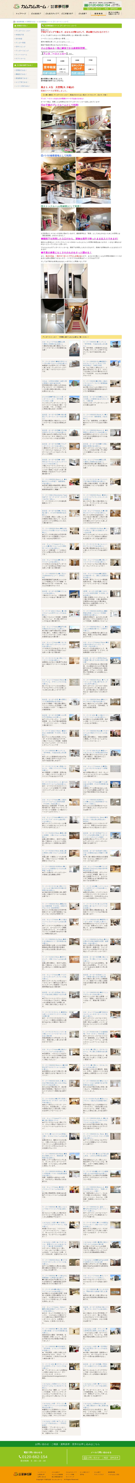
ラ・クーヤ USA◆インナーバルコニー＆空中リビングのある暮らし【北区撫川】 (95, 888)
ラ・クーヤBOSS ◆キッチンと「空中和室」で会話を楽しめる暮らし (95, 344)
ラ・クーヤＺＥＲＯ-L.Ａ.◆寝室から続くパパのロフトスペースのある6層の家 (55, 1014)
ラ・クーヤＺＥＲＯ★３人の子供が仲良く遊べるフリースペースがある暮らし (95, 906)
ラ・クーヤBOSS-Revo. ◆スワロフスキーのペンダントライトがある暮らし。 (54, 1262)
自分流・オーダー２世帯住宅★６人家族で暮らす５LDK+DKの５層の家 (95, 660)
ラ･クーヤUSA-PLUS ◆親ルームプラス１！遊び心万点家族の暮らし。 (95, 1101)
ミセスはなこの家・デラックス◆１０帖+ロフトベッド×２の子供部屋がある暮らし (54, 1405)
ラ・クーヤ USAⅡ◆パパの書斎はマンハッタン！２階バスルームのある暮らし (95, 1224)
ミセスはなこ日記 (113, 1474)
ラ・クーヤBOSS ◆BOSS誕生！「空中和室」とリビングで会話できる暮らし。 (54, 1348)
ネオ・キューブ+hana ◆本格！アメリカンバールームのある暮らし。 (54, 1189)
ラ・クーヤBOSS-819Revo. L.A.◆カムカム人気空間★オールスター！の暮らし (95, 802)
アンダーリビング (22, 51)
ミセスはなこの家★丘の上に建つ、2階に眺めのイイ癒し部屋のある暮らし (95, 1405)
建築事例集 (21, 22)
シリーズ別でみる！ (23, 86)
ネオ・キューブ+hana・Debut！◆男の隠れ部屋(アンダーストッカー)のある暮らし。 (54, 1309)
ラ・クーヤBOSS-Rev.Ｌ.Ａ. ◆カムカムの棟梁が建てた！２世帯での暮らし (95, 629)
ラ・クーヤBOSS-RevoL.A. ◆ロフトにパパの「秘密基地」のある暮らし (95, 417)
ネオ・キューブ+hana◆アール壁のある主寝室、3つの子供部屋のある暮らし (95, 784)
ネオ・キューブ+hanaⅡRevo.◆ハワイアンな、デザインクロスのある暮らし (55, 682)
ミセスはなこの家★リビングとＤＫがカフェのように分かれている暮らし (54, 1386)
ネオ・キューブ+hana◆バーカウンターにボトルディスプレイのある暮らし (54, 977)
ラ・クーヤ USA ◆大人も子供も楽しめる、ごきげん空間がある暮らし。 (96, 1156)
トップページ (42, 1472)
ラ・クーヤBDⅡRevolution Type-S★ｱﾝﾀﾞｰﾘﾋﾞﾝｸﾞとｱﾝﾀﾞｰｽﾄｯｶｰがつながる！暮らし (55, 497)
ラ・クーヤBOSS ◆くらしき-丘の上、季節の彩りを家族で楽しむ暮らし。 (96, 1291)
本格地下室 (20, 35)
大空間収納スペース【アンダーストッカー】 (54, 22)
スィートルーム (21, 54)
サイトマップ (70, 1476)
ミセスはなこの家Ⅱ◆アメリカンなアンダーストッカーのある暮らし (95, 1386)
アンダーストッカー (23, 31)
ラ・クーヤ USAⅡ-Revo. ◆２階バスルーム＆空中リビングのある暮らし (54, 613)
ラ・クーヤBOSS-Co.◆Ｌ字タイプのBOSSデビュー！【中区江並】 (54, 576)
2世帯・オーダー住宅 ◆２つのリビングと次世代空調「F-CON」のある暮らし (95, 593)
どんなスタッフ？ (71, 1472)
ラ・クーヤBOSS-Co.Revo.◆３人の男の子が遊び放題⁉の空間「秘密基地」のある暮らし (96, 941)
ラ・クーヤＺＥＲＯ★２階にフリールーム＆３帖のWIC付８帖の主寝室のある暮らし (54, 888)
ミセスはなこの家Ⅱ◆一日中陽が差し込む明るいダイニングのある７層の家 (95, 1348)
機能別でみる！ (21, 74)
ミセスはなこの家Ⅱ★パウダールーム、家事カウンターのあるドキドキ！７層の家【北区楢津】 (54, 1244)
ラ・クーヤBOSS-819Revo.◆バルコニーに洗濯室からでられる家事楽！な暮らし (54, 868)
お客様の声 (41, 1474)
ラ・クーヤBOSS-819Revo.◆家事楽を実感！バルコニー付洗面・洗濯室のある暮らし (95, 613)
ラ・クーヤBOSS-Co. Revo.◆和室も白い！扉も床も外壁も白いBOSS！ (95, 819)
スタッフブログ (99, 1474)
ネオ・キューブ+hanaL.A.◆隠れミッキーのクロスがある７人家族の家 (95, 768)
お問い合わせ (42, 1476)
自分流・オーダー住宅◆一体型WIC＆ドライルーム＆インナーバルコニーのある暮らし (54, 462)
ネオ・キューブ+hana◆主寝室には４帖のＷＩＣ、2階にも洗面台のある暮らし (95, 576)
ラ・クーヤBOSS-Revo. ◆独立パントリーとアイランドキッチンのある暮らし (95, 497)
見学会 (82, 1474)
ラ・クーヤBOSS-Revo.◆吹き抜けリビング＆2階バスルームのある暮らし (54, 530)
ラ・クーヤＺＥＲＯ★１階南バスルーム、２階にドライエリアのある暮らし (54, 768)
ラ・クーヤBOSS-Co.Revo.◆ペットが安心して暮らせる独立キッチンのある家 (96, 530)
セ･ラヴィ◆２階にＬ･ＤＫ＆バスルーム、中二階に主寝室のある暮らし (95, 1051)
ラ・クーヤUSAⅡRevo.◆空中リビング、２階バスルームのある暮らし (54, 959)
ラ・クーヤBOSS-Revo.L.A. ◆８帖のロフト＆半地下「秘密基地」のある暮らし (54, 481)
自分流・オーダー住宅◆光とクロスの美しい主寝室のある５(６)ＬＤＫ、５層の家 (96, 399)
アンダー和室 (21, 43)
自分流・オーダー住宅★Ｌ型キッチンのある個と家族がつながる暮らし (54, 994)
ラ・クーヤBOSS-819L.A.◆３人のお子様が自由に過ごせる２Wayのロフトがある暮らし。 (54, 1083)
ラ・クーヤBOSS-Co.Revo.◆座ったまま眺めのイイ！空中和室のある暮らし (55, 941)
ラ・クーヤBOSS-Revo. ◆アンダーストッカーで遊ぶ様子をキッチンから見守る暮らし (95, 682)
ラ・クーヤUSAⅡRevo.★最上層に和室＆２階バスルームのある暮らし (54, 853)
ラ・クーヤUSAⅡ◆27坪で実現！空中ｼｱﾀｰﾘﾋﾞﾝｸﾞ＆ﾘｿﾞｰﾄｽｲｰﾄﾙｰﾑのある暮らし (54, 1101)
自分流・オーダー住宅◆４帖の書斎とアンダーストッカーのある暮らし (54, 417)
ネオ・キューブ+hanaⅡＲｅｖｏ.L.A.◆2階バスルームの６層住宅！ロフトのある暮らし (54, 546)
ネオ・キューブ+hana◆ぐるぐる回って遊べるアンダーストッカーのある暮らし (54, 644)
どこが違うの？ (85, 1472)
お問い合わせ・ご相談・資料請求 (102, 9)
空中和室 (19, 39)
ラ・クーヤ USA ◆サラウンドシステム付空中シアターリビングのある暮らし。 (55, 1366)
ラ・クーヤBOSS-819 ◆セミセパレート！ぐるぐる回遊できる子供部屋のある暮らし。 (95, 1083)
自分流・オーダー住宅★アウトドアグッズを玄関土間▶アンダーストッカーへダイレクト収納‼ (95, 835)
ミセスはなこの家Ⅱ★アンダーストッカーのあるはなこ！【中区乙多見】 (54, 1423)
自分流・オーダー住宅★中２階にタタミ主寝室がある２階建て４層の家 (95, 853)
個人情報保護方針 (57, 1476)
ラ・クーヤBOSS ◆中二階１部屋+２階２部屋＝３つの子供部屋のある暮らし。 (55, 1331)
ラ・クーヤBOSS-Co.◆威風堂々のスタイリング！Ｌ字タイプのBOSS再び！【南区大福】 (95, 363)
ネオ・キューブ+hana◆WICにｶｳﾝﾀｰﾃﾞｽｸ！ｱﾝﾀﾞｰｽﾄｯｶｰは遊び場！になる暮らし (55, 819)
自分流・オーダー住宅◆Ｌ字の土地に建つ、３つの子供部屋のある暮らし (54, 513)
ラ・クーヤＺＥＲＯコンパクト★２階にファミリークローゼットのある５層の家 (54, 1034)
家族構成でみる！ (22, 78)
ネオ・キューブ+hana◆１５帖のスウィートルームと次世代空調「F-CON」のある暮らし (54, 802)
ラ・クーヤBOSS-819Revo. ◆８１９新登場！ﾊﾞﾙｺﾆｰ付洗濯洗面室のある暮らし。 (54, 1173)
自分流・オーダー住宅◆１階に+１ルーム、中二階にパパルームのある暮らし (96, 959)
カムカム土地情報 (57, 1474)
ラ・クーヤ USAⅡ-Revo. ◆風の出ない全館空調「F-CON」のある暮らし (54, 733)
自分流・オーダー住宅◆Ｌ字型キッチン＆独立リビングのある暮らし (95, 1366)
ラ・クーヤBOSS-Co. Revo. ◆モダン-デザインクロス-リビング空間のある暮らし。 (96, 1136)
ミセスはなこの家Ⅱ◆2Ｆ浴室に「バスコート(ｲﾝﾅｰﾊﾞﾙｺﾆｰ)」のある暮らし (54, 1224)
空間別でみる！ (31, 22)
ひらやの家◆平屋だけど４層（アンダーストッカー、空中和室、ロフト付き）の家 (54, 399)
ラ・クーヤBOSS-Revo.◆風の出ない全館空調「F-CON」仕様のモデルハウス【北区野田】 (54, 906)
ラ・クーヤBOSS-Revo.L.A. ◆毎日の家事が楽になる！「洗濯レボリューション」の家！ (95, 1189)
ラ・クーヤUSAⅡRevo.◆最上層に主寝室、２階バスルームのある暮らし (54, 835)
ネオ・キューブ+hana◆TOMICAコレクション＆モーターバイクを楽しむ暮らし (95, 1014)
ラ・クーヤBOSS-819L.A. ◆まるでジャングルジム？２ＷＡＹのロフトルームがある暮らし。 (95, 1120)
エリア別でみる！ (22, 82)
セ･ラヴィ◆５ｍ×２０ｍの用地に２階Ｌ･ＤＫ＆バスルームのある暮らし (54, 1136)
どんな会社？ (56, 1472)
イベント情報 (70, 1474)
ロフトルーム (21, 58)
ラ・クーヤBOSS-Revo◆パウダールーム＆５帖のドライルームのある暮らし (96, 733)
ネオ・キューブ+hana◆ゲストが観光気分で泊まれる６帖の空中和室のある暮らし (95, 868)
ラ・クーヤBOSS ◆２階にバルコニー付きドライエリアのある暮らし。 (54, 1209)
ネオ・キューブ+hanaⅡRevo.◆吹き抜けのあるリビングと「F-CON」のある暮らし (96, 644)
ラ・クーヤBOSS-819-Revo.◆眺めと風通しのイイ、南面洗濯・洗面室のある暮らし (54, 1156)
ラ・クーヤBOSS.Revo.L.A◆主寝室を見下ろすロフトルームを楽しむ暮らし (55, 1067)
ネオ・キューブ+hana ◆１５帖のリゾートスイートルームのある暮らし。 (54, 921)
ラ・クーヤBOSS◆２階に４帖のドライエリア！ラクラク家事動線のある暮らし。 (95, 383)
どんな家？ (97, 1472)
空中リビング (21, 46)
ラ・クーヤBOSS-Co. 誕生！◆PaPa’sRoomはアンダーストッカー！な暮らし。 (95, 1209)
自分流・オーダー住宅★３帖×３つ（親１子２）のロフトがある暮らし (96, 1309)
